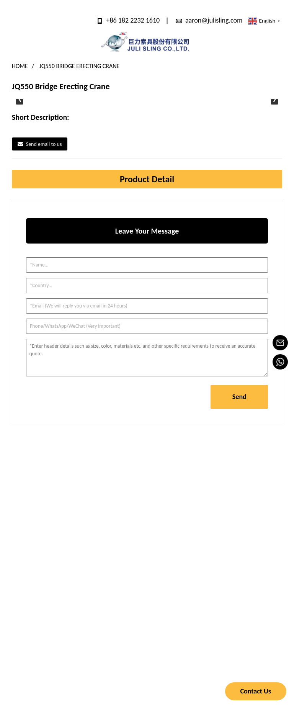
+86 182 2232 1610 (133, 20)
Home (20, 66)
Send (239, 396)
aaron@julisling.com (213, 20)
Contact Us (255, 691)
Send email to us (44, 144)
